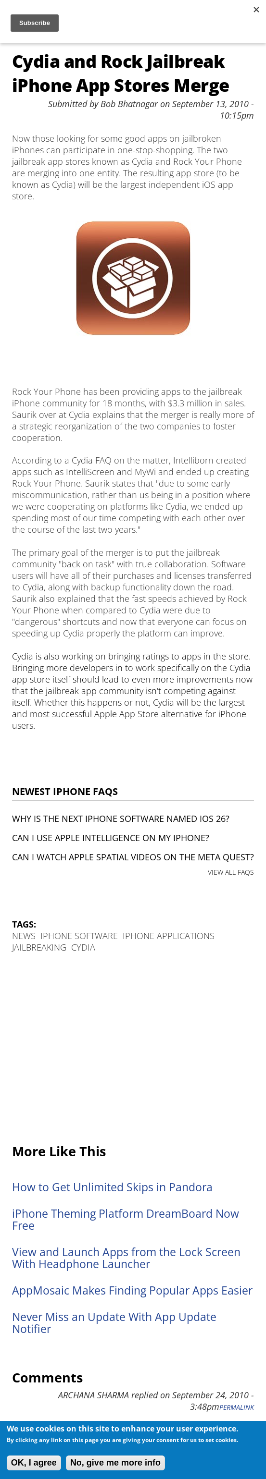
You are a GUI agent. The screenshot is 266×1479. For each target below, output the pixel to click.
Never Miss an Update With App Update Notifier (114, 1322)
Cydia (83, 947)
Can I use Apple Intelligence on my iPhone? (110, 837)
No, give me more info (115, 1462)
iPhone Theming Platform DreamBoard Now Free (125, 1219)
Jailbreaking (39, 947)
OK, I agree (34, 1462)
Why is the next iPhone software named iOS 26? (120, 818)
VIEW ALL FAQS (231, 872)
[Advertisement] (133, 1049)
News (24, 935)
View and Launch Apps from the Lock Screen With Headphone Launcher (126, 1258)
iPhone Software (79, 935)
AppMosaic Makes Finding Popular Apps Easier (132, 1290)
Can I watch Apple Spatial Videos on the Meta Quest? (133, 857)
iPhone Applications (169, 935)
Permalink (236, 1407)
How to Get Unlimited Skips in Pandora (112, 1187)
